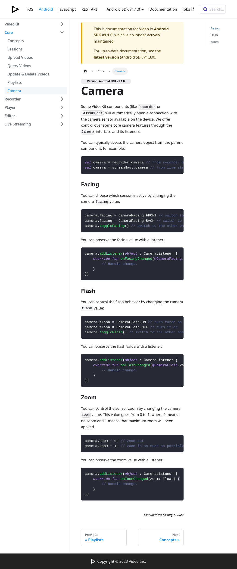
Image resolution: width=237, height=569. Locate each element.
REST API (89, 9)
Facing (215, 28)
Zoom (215, 42)
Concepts (15, 40)
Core (9, 32)
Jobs (188, 9)
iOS (30, 9)
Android (46, 9)
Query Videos (19, 65)
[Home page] (85, 71)
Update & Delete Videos (28, 74)
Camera (14, 90)
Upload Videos (20, 57)
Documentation (163, 9)
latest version (106, 57)
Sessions (14, 49)
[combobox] (212, 9)
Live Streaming (18, 124)
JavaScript (67, 9)
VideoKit (12, 24)
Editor (10, 115)
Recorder (13, 99)
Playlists (14, 82)
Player (10, 107)
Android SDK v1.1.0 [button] (123, 9)
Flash (214, 35)
